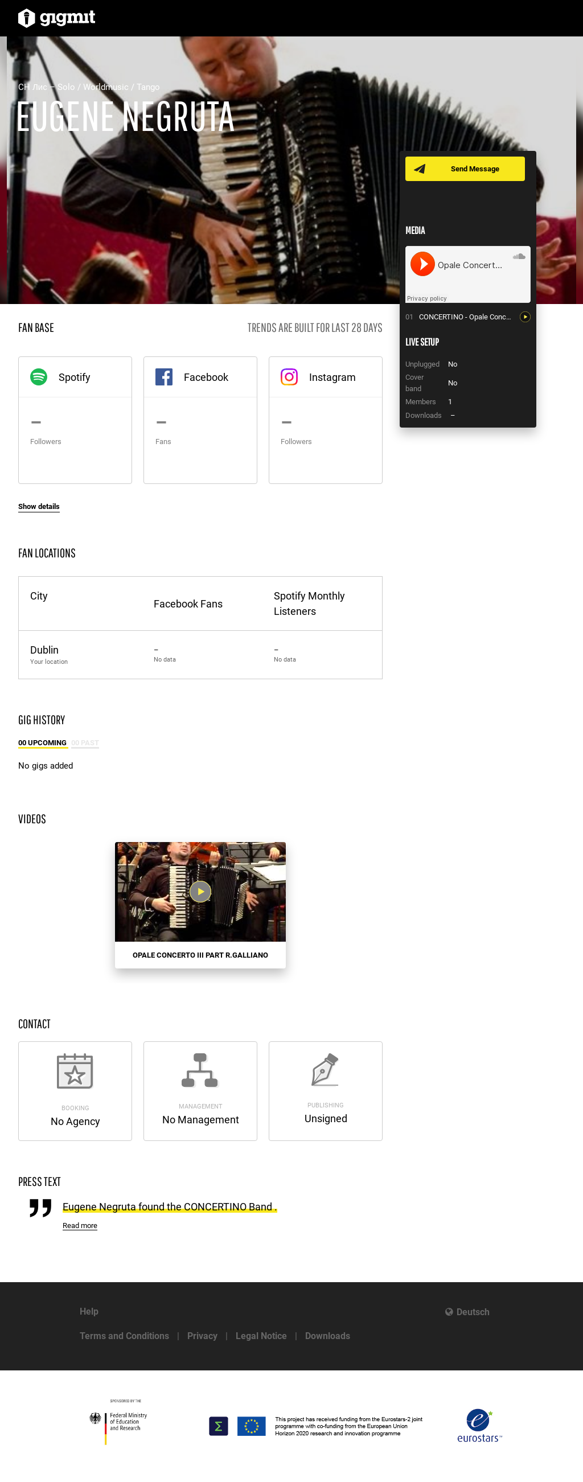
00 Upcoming (43, 742)
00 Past (85, 742)
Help (89, 1311)
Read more (80, 1225)
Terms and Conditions (124, 1336)
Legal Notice (261, 1336)
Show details (39, 506)
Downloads (327, 1336)
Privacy (202, 1336)
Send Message (475, 169)
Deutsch (473, 1312)
